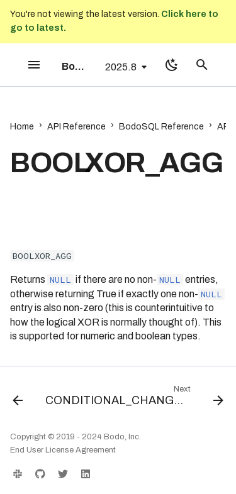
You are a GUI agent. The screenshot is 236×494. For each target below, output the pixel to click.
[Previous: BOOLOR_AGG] (18, 398)
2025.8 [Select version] (121, 67)
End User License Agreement (63, 450)
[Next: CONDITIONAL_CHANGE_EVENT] (133, 398)
